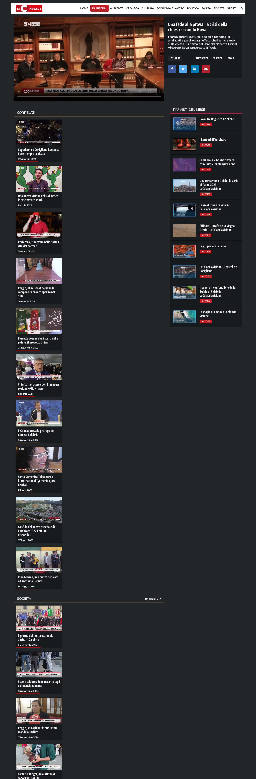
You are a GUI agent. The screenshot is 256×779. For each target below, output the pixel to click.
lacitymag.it (215, 719)
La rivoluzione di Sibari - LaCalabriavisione (214, 207)
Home (84, 8)
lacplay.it (178, 719)
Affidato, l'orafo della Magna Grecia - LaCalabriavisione (217, 228)
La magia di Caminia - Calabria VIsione (218, 314)
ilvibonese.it (215, 731)
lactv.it (176, 723)
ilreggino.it (214, 723)
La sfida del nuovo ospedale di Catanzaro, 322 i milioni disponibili (36, 531)
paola (231, 58)
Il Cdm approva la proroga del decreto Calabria (36, 432)
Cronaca (132, 8)
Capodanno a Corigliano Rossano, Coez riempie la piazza (38, 151)
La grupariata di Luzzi (213, 246)
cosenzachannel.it (219, 727)
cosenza (217, 58)
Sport (231, 8)
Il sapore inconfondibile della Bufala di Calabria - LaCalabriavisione (217, 291)
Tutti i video (153, 599)
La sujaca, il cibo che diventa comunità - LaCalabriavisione (217, 162)
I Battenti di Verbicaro (213, 139)
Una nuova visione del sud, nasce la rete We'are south (38, 198)
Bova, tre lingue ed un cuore (217, 119)
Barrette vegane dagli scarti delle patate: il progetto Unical (38, 340)
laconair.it (179, 727)
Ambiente (116, 8)
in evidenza (202, 58)
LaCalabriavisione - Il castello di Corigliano (219, 269)
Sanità (206, 8)
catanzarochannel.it (220, 735)
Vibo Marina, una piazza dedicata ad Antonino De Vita (38, 579)
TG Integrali (99, 8)
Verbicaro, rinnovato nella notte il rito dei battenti (39, 244)
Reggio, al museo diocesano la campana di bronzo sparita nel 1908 (36, 292)
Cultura (148, 8)
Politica (193, 8)
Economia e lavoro (170, 8)
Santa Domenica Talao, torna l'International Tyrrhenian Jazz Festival (36, 481)
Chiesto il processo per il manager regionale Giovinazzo (38, 386)
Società (219, 8)
